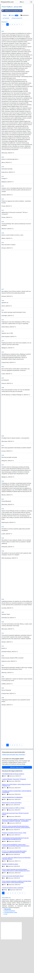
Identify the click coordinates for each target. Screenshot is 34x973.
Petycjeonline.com (7, 2)
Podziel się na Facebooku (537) (12, 10)
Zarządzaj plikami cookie (10, 946)
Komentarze (25, 15)
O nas (5, 947)
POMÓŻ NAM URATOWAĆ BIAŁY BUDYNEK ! (13, 788)
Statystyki (6, 18)
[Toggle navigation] (31, 2)
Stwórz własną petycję (17, 801)
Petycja (4, 15)
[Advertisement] (17, 45)
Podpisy (13, 15)
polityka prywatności (17, 18)
